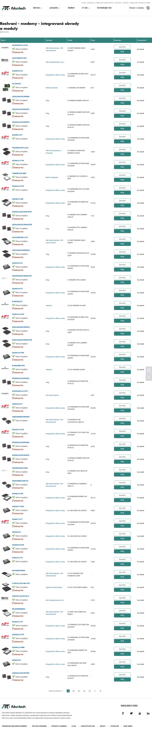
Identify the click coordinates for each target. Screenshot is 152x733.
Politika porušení (39, 726)
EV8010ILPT (17, 301)
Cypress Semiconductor (54, 587)
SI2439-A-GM (17, 199)
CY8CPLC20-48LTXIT (21, 583)
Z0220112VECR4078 (20, 455)
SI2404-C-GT (17, 622)
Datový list (18, 52)
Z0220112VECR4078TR (22, 212)
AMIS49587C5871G (20, 481)
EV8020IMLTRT (18, 365)
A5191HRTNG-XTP (20, 237)
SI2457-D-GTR (18, 314)
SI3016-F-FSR (18, 506)
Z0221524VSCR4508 (20, 96)
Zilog (47, 100)
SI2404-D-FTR (18, 635)
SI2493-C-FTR (18, 160)
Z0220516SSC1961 (20, 468)
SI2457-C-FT (17, 519)
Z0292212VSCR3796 (20, 673)
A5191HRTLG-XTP (20, 391)
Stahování (114, 726)
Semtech (49, 305)
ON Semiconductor (52, 395)
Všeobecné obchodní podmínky (14, 726)
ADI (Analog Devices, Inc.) (55, 62)
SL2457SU (16, 84)
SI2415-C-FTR (18, 430)
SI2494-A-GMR (18, 647)
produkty (91, 3)
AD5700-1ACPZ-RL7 (20, 596)
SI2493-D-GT (17, 71)
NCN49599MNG (18, 609)
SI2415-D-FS (17, 263)
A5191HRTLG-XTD (20, 45)
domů (84, 3)
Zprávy (103, 726)
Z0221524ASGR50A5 (21, 250)
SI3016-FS (16, 532)
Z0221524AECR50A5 (21, 327)
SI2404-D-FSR (18, 545)
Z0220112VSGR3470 (20, 109)
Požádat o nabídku (59, 726)
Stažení (71, 8)
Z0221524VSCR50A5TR (22, 225)
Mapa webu (128, 726)
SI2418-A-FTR (18, 186)
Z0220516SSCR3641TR (22, 276)
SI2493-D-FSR (18, 353)
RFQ (122, 52)
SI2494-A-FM (17, 494)
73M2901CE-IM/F (19, 173)
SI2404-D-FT (17, 404)
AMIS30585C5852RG (21, 417)
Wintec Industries (52, 88)
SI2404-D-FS (17, 289)
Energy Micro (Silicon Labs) (55, 75)
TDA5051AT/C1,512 (20, 148)
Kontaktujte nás (104, 8)
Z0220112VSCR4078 (20, 122)
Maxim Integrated (52, 177)
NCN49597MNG (18, 570)
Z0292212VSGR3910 (20, 442)
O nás (84, 8)
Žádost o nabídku (136, 8)
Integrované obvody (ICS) (104, 3)
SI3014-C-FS (17, 558)
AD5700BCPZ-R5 (19, 58)
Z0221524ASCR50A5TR (22, 340)
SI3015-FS (16, 660)
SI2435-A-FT (17, 135)
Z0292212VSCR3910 (20, 378)
